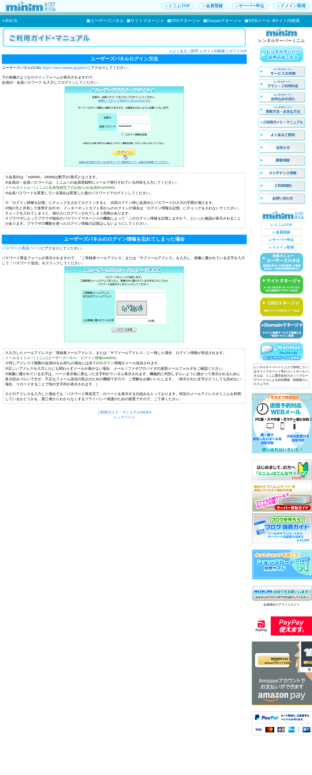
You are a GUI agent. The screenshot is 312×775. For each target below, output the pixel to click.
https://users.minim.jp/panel (64, 67)
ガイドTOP (238, 51)
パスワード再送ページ (21, 248)
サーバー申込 (250, 6)
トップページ (124, 417)
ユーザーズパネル (105, 20)
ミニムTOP (177, 6)
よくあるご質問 (186, 51)
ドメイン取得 (291, 6)
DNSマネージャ (183, 20)
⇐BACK (10, 20)
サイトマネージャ (145, 20)
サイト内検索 (286, 20)
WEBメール (257, 20)
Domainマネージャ (222, 20)
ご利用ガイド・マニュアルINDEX (124, 412)
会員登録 (213, 6)
